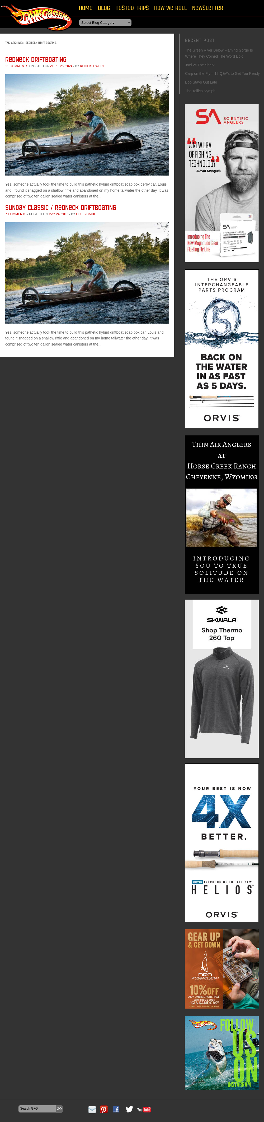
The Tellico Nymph (200, 91)
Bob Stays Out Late (201, 82)
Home (86, 7)
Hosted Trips (132, 7)
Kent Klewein (91, 66)
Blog (104, 7)
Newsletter (207, 7)
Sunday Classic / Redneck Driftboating (60, 207)
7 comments (15, 214)
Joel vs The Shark (200, 65)
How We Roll (170, 7)
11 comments (16, 66)
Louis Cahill (86, 214)
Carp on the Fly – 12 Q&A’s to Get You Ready (222, 73)
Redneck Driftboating (36, 59)
